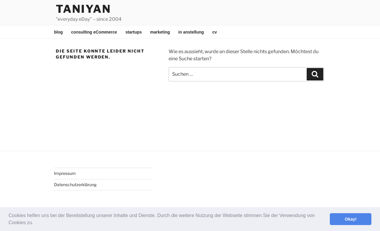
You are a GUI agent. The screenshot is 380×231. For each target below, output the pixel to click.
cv (214, 32)
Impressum (65, 173)
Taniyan (83, 8)
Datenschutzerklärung (75, 184)
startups (133, 32)
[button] (36, 223)
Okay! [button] (351, 219)
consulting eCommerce (94, 32)
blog (58, 32)
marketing (160, 32)
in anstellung (191, 32)
